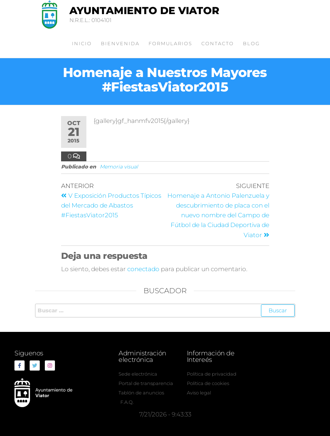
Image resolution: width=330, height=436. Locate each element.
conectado (143, 269)
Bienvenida (120, 43)
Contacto (217, 43)
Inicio (82, 43)
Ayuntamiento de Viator (144, 10)
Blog (251, 43)
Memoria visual (119, 166)
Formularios (170, 43)
